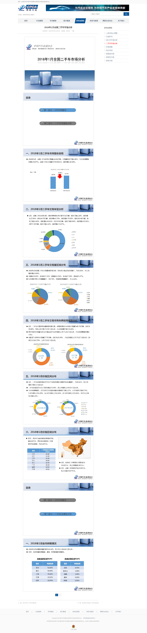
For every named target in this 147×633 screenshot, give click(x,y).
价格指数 (108, 47)
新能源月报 (109, 54)
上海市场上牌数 (110, 33)
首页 (27, 611)
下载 (73, 31)
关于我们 (118, 611)
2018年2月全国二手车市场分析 (90, 603)
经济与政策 (90, 611)
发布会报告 (76, 611)
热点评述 (108, 50)
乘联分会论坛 (104, 611)
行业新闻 (38, 611)
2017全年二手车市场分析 (29, 603)
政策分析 (108, 60)
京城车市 (108, 36)
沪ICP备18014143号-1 (89, 618)
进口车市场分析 (110, 40)
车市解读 (50, 611)
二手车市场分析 (110, 43)
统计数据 (63, 611)
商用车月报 (109, 57)
